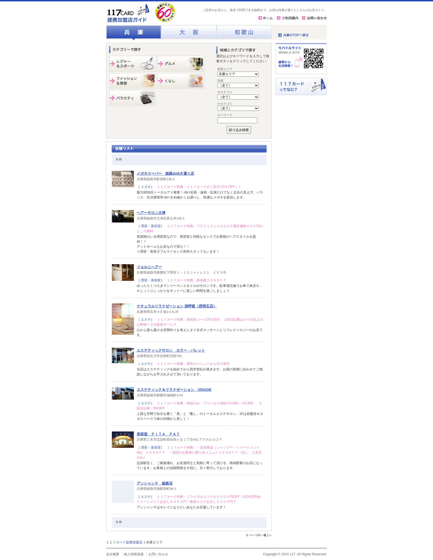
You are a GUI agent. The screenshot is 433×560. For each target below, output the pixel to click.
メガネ (145, 187)
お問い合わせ (158, 554)
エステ (145, 319)
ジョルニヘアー (149, 267)
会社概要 (112, 554)
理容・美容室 (150, 226)
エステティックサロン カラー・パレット (171, 350)
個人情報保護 (134, 554)
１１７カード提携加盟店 (124, 542)
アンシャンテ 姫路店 (155, 483)
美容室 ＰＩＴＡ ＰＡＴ (158, 434)
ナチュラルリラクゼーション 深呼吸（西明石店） (177, 306)
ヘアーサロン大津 (151, 213)
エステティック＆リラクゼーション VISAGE (174, 390)
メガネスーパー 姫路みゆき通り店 (165, 173)
